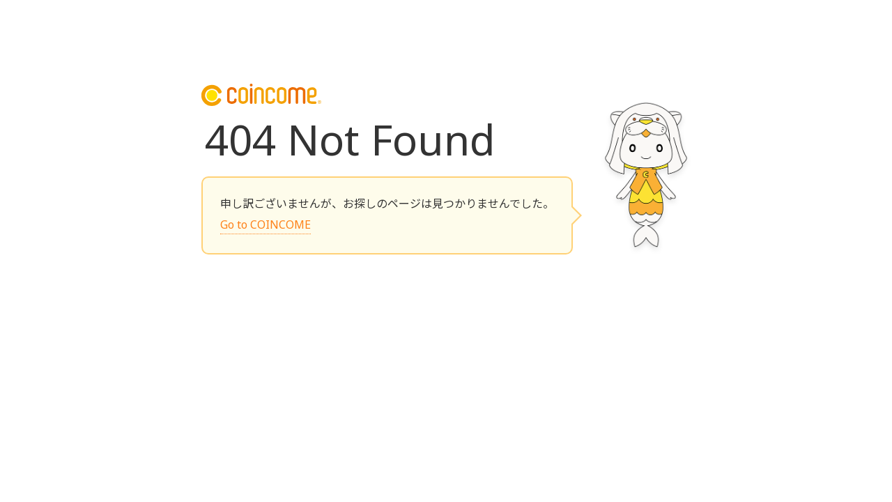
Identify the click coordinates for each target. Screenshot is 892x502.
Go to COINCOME (265, 224)
